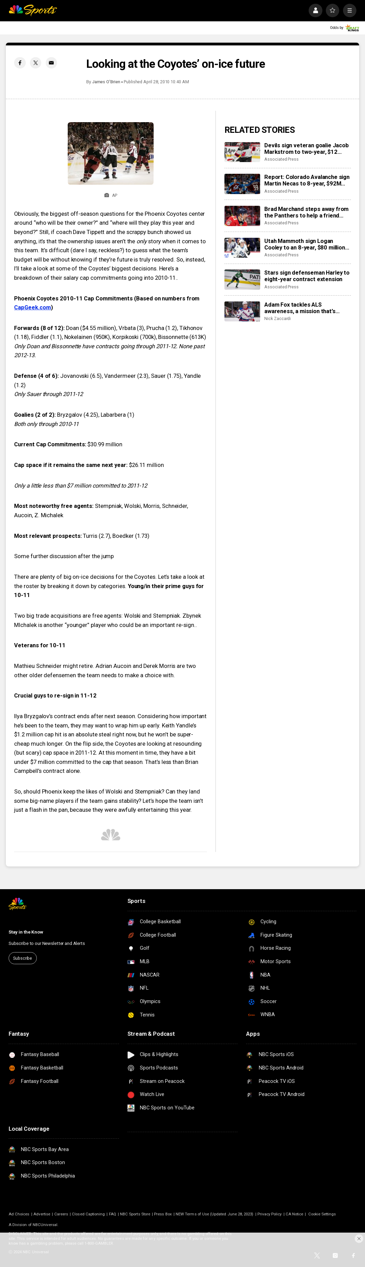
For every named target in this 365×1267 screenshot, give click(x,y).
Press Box (163, 1214)
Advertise (42, 1214)
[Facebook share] (19, 62)
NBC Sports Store (135, 1214)
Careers (61, 1214)
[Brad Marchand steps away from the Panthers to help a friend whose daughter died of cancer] (242, 216)
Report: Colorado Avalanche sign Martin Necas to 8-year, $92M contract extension (307, 180)
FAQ (112, 1214)
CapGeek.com (32, 307)
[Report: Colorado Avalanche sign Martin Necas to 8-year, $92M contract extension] (242, 184)
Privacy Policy (269, 1214)
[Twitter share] (35, 62)
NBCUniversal (45, 1224)
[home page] (33, 10)
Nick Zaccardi (277, 318)
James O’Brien (106, 81)
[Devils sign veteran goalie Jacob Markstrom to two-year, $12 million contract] (242, 152)
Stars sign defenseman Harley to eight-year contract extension (307, 276)
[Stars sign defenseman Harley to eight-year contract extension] (242, 279)
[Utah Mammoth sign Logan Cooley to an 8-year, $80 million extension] (242, 248)
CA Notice (294, 1214)
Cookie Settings (322, 1214)
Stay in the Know (26, 932)
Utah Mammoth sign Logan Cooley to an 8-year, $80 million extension (304, 244)
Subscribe (22, 958)
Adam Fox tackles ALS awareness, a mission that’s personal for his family (299, 308)
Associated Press (281, 159)
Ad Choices (19, 1214)
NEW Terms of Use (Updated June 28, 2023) (214, 1214)
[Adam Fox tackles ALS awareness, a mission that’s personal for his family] (242, 311)
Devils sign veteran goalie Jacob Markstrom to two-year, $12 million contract (306, 148)
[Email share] (51, 62)
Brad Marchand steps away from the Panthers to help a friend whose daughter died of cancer (306, 212)
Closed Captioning (88, 1214)
